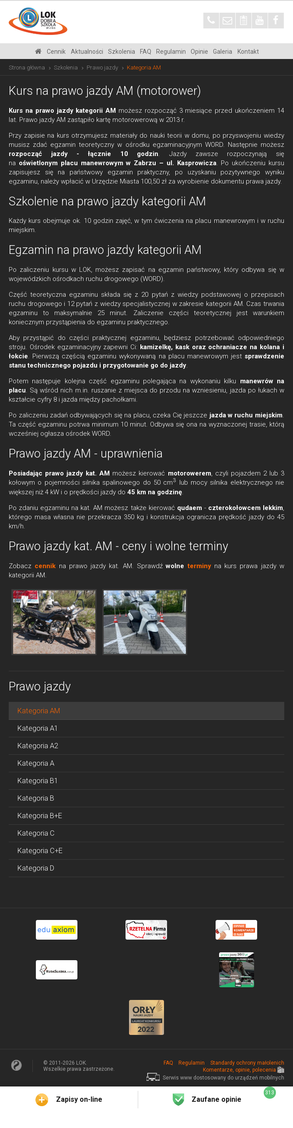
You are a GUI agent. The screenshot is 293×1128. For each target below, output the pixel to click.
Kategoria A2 (37, 746)
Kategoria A (35, 763)
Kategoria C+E (40, 851)
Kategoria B (35, 798)
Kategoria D (35, 868)
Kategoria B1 (37, 781)
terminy (199, 566)
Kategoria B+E (39, 816)
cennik (45, 566)
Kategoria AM (38, 711)
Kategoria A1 (37, 728)
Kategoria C (36, 833)
